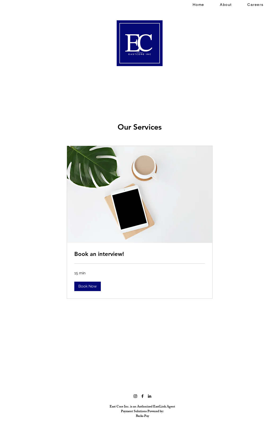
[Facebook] (142, 396)
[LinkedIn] (149, 396)
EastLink (159, 407)
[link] (139, 254)
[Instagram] (135, 396)
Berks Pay (142, 416)
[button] (87, 286)
